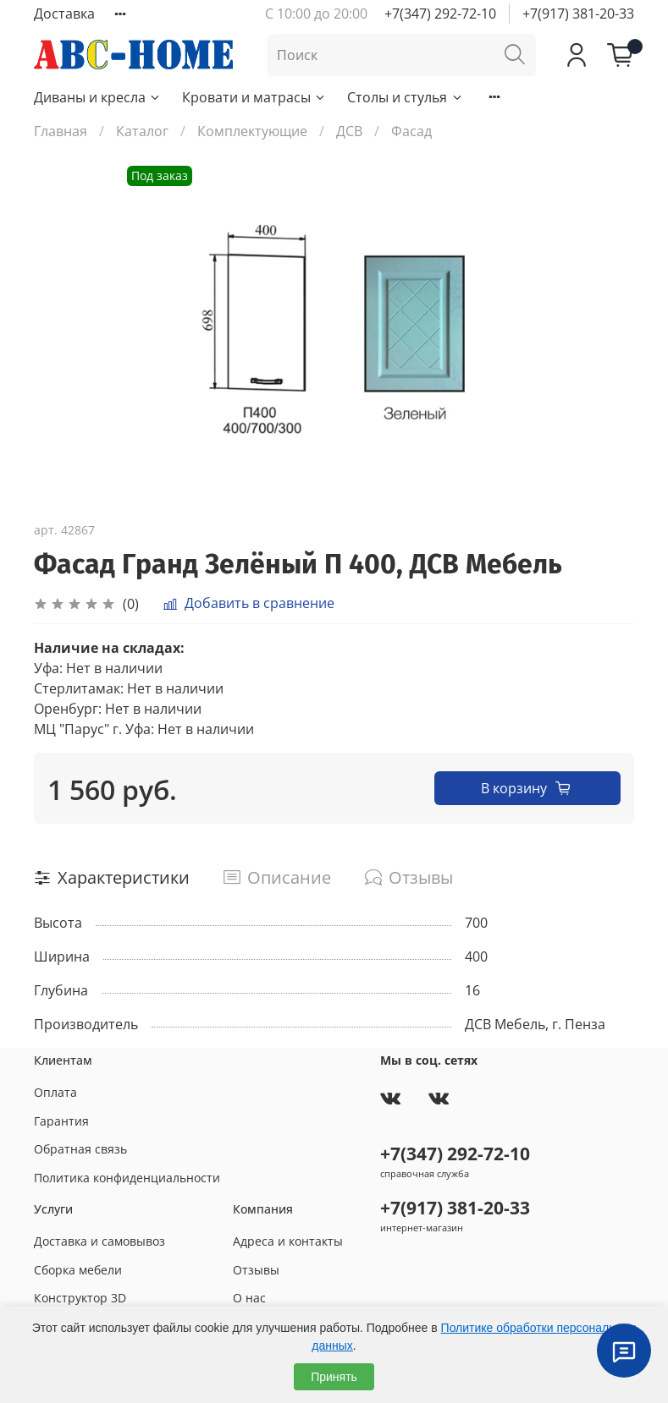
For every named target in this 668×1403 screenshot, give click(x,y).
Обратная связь (80, 1149)
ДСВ (349, 131)
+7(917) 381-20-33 (578, 13)
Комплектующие (252, 131)
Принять (334, 1377)
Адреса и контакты (288, 1241)
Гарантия (61, 1121)
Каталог (142, 131)
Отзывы (256, 1270)
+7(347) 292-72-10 (440, 13)
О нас (249, 1298)
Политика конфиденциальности (127, 1178)
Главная (60, 131)
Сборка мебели (78, 1270)
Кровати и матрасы (254, 97)
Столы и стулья (405, 97)
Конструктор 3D (80, 1298)
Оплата (55, 1092)
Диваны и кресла (98, 97)
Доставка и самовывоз (99, 1241)
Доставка (64, 13)
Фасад (411, 131)
